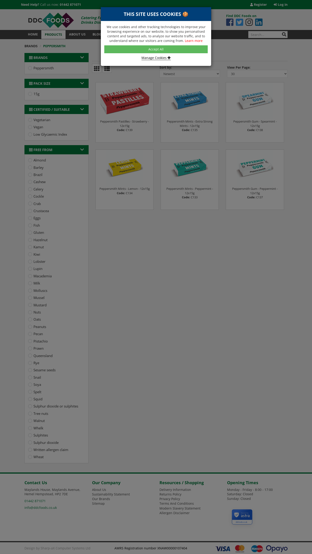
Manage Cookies (156, 58)
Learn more (194, 40)
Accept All (156, 49)
